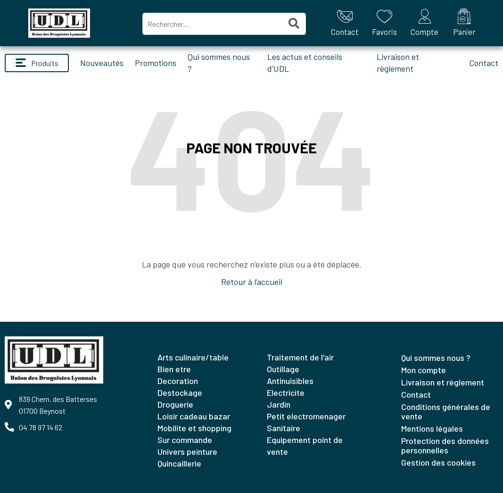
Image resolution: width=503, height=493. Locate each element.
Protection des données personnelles (445, 445)
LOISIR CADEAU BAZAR (193, 416)
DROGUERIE (175, 404)
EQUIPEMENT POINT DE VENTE (305, 446)
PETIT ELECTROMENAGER (306, 416)
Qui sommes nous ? (435, 357)
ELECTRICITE (286, 392)
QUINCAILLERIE (179, 463)
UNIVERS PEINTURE (187, 451)
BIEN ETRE (174, 369)
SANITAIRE (283, 428)
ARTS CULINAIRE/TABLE (193, 357)
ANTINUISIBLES (290, 381)
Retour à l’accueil (251, 281)
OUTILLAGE (283, 369)
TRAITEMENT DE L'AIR (300, 357)
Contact (483, 63)
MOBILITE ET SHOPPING (194, 428)
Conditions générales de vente (445, 411)
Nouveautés (102, 63)
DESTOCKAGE (179, 392)
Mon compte (423, 370)
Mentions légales (432, 428)
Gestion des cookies (438, 462)
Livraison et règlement (442, 382)
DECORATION (177, 381)
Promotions (155, 63)
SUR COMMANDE (184, 440)
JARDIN (278, 404)
